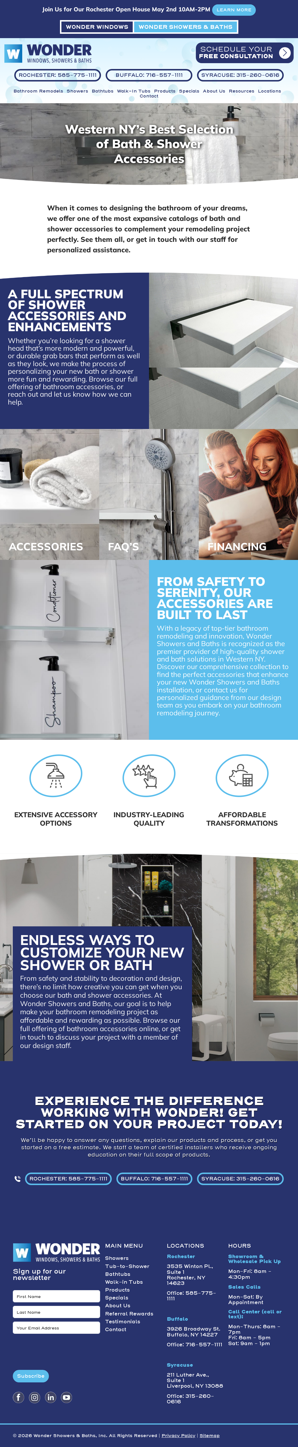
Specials (189, 91)
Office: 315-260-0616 (190, 1399)
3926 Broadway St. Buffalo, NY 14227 (193, 1331)
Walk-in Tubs (133, 91)
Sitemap (210, 1435)
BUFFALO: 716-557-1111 (154, 1179)
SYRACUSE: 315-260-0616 (240, 1179)
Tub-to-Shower (127, 1266)
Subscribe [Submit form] (31, 1376)
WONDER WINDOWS (97, 27)
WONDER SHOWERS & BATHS (186, 27)
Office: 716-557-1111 (194, 1344)
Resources (241, 91)
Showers (77, 91)
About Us (214, 91)
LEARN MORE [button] (234, 10)
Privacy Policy (178, 1435)
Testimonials (122, 1321)
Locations (269, 91)
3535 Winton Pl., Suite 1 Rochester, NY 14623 (190, 1274)
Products (164, 91)
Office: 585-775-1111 (191, 1295)
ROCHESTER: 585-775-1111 (68, 1179)
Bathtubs (102, 91)
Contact (149, 96)
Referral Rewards (129, 1314)
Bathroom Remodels (38, 91)
